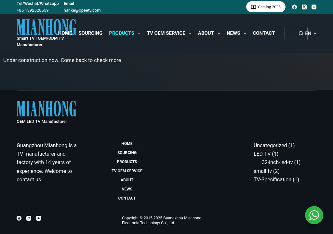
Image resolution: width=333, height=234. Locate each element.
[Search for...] (290, 33)
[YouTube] (38, 218)
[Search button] (301, 33)
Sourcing (90, 33)
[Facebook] (294, 7)
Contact (264, 33)
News (238, 33)
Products (126, 33)
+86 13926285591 (34, 10)
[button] (310, 34)
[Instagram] (314, 7)
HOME (65, 33)
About (210, 33)
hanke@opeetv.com (82, 10)
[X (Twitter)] (304, 7)
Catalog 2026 (266, 6)
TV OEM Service (170, 33)
